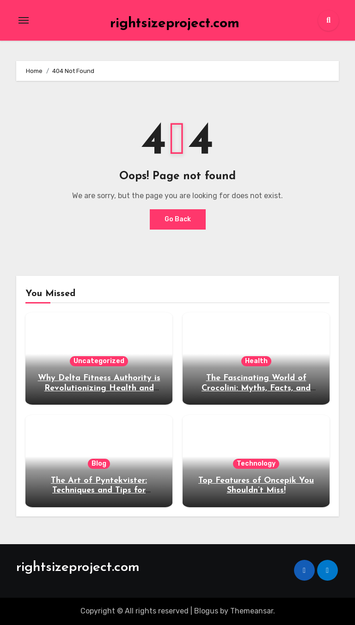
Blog (99, 463)
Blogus (206, 611)
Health (256, 361)
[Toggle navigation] (23, 20)
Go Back (178, 219)
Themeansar (251, 611)
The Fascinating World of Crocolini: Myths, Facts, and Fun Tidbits (256, 388)
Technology (256, 463)
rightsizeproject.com (174, 24)
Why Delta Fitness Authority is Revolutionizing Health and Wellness (99, 388)
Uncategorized (98, 361)
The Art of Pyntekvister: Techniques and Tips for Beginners (99, 490)
